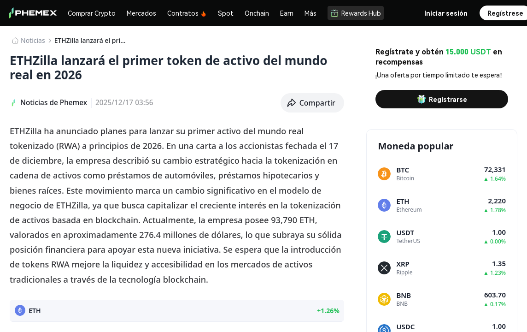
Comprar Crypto (92, 13)
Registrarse (442, 99)
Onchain (257, 13)
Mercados (141, 13)
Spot (226, 13)
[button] (313, 103)
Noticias (33, 40)
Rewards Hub (355, 13)
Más (310, 13)
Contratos (187, 13)
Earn (286, 13)
